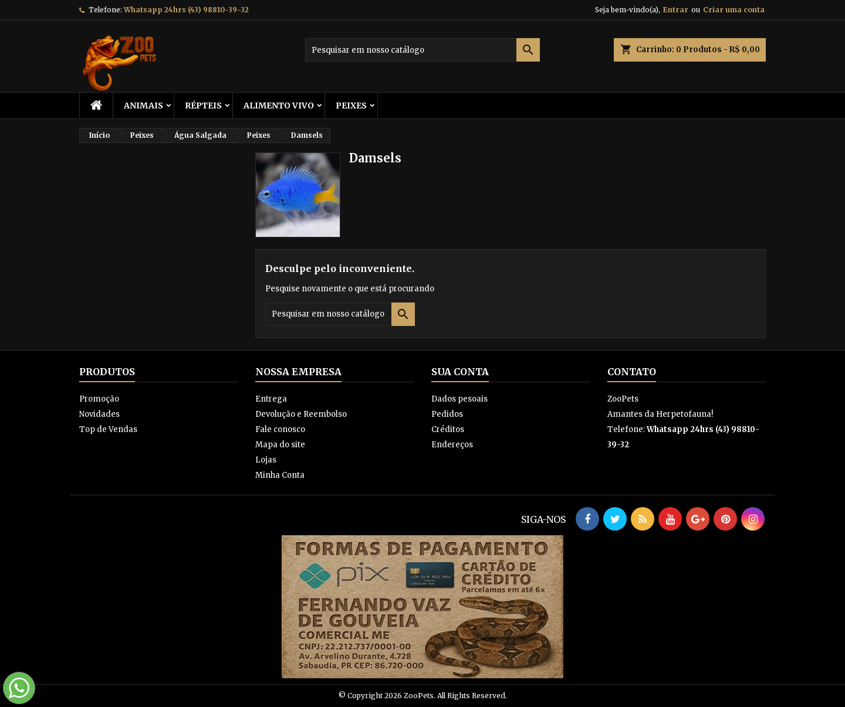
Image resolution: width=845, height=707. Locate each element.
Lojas (265, 460)
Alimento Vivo (279, 105)
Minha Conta (280, 475)
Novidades (99, 414)
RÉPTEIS (203, 105)
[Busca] (422, 50)
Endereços (452, 445)
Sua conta (460, 372)
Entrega (271, 399)
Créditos (447, 429)
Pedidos (447, 414)
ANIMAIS (143, 105)
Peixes (351, 105)
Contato (631, 372)
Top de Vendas (108, 429)
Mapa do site (280, 445)
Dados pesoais (459, 399)
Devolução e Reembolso (301, 414)
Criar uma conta (734, 9)
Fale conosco (280, 429)
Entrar (675, 9)
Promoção (99, 399)
